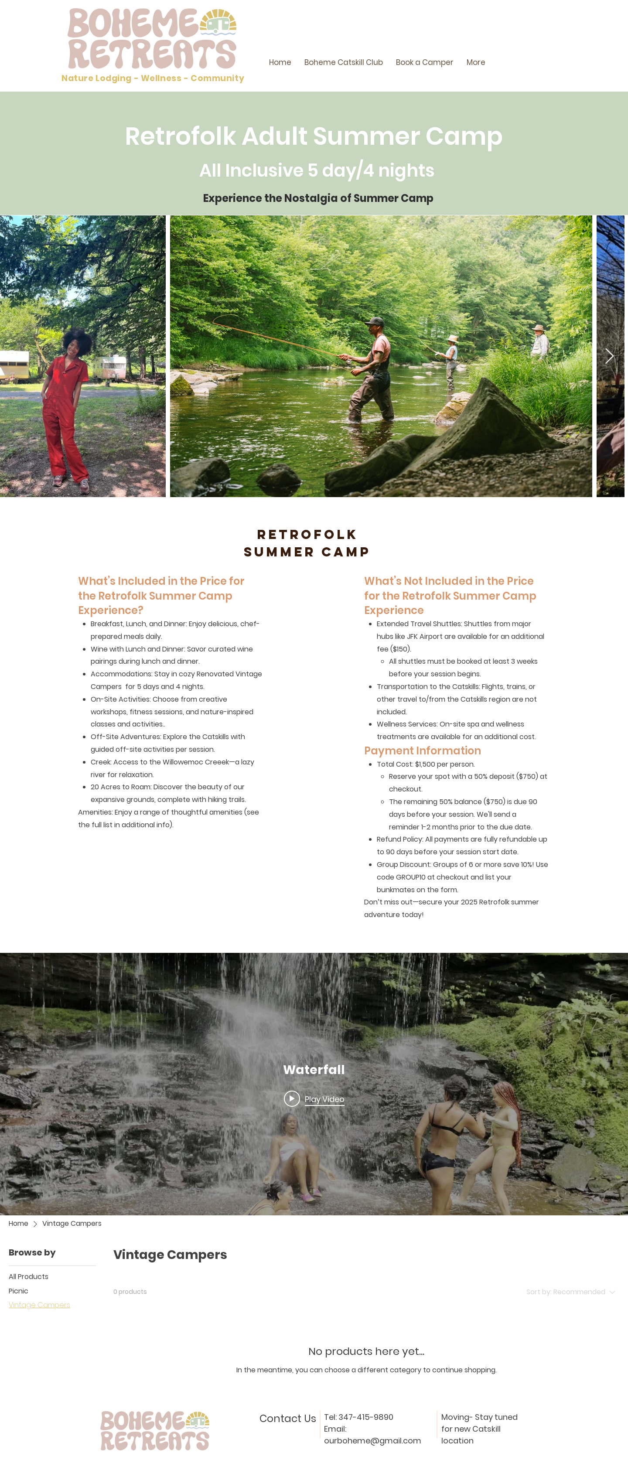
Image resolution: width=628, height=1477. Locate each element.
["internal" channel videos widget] (314, 1084)
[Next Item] (609, 356)
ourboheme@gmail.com (372, 1440)
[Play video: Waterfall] (314, 1099)
